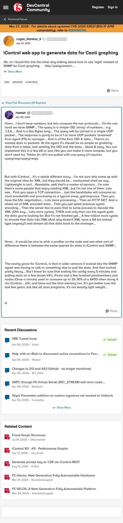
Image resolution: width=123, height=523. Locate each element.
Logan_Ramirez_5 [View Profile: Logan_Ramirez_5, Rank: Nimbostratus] (28, 39)
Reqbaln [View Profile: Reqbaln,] (37, 386)
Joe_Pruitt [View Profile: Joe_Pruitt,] (37, 453)
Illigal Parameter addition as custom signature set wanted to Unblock (62, 395)
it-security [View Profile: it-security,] (38, 400)
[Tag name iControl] (32, 82)
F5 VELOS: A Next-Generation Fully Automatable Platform (54, 489)
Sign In (113, 7)
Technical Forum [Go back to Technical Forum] (15, 19)
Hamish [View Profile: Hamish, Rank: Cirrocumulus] (21, 113)
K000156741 (77, 30)
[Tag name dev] (7, 82)
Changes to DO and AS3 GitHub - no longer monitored (51, 369)
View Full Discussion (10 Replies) (23, 103)
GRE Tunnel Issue (24, 339)
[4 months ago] (20, 345)
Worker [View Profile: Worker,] (36, 360)
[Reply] (113, 91)
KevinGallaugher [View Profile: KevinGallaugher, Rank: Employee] (42, 480)
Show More (12, 71)
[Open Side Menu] (6, 7)
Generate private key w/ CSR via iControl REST (46, 462)
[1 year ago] (19, 440)
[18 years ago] (20, 453)
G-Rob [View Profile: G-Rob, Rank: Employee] (35, 466)
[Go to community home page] (31, 7)
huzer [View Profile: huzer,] (35, 344)
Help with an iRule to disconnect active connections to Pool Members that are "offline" (55, 354)
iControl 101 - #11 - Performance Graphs (40, 448)
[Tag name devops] (18, 82)
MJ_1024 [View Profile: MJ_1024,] (37, 373)
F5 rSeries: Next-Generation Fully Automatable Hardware (53, 475)
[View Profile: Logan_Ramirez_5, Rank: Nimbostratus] (8, 41)
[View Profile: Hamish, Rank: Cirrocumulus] (9, 115)
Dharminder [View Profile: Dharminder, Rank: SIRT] (37, 439)
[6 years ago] (20, 466)
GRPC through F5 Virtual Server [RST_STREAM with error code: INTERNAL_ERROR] (57, 382)
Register (98, 7)
